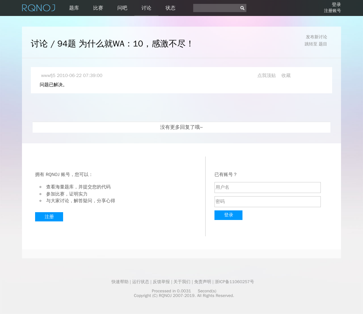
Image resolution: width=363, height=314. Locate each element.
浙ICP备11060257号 (234, 282)
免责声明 (202, 282)
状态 (170, 8)
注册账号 (332, 10)
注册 (49, 216)
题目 (323, 44)
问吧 (122, 8)
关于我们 (181, 282)
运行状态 (140, 282)
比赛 (98, 8)
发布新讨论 (316, 37)
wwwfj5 (48, 75)
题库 (74, 8)
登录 (336, 4)
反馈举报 (161, 282)
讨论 (146, 8)
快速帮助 (119, 282)
